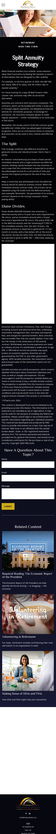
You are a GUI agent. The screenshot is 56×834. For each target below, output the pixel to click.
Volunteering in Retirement (19, 636)
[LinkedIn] (29, 813)
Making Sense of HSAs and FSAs (22, 693)
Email (4, 472)
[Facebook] (25, 813)
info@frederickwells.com (28, 818)
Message (6, 486)
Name (4, 459)
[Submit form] (8, 506)
